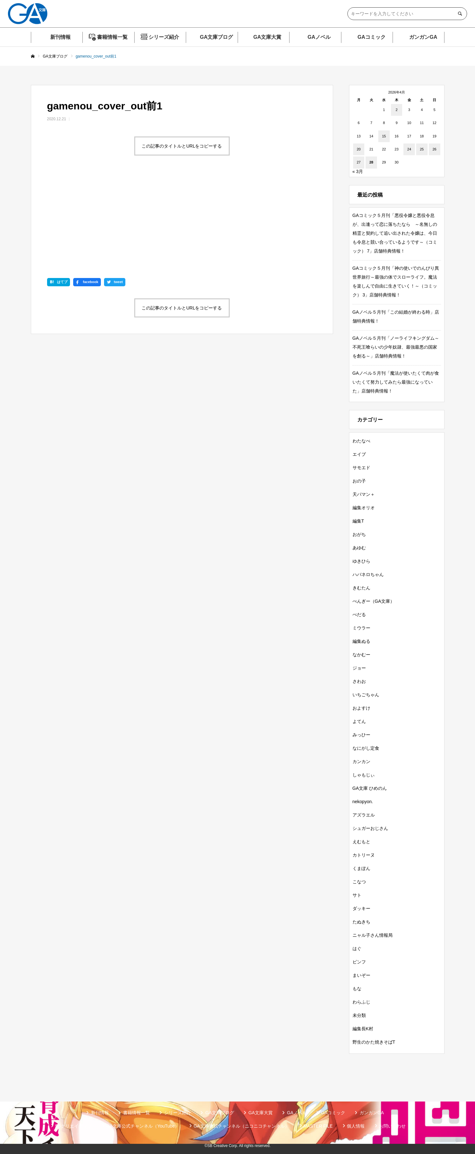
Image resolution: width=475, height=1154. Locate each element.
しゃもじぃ (364, 774)
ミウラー (361, 627)
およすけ (361, 708)
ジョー (359, 668)
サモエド (361, 467)
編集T (358, 521)
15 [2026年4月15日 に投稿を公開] (384, 136)
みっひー (361, 734)
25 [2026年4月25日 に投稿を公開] (422, 149)
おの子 (359, 480)
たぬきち (361, 921)
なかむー (361, 654)
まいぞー (361, 975)
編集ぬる (361, 641)
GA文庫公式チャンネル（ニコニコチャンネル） (241, 1126)
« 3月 (358, 171)
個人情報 (356, 1126)
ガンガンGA (423, 37)
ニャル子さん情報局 (373, 935)
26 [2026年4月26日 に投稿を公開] (434, 149)
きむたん (361, 587)
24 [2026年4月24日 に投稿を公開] (409, 149)
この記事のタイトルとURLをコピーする (182, 146)
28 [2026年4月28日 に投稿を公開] (371, 162)
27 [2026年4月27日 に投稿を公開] (358, 162)
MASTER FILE (318, 1126)
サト (357, 895)
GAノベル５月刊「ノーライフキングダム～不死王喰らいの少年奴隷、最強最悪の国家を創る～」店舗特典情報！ (396, 347)
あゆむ (359, 547)
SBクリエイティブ (73, 1126)
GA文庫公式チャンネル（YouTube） (142, 1126)
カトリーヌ (364, 855)
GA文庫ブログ (216, 37)
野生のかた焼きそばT (374, 1042)
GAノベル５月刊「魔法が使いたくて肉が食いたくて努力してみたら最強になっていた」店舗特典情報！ (396, 382)
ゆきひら (361, 561)
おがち (359, 534)
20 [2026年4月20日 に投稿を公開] (358, 149)
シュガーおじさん (370, 828)
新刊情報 (60, 37)
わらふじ (361, 1002)
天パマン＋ (364, 494)
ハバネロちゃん (368, 574)
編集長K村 (363, 1028)
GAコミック (372, 37)
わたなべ (361, 440)
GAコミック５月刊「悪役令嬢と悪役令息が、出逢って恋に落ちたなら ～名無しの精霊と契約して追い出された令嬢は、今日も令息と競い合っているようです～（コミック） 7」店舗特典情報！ (395, 233)
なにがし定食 (366, 748)
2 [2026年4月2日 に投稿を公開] (396, 110)
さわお (359, 681)
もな (357, 988)
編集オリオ (364, 507)
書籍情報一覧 (112, 37)
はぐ (357, 948)
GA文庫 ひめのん (370, 788)
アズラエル (364, 814)
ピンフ (359, 961)
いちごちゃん (366, 694)
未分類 (359, 1015)
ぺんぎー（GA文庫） (374, 601)
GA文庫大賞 (267, 37)
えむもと (361, 841)
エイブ (359, 454)
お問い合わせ (392, 1126)
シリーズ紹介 (164, 37)
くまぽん (361, 868)
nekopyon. (363, 801)
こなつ (359, 881)
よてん (359, 721)
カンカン (361, 761)
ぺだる (359, 614)
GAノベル (319, 37)
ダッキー (361, 908)
